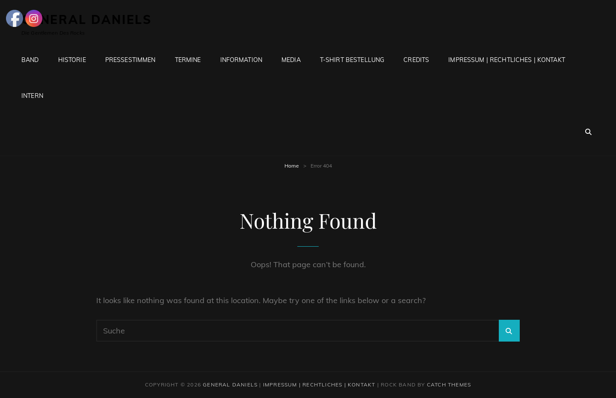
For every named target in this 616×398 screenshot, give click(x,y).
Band (30, 60)
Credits (416, 60)
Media (291, 60)
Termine (188, 60)
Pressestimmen (130, 60)
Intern (32, 96)
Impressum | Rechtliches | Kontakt (506, 60)
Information (241, 60)
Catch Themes (449, 384)
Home (291, 165)
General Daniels (230, 384)
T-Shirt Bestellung (352, 60)
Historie (72, 60)
